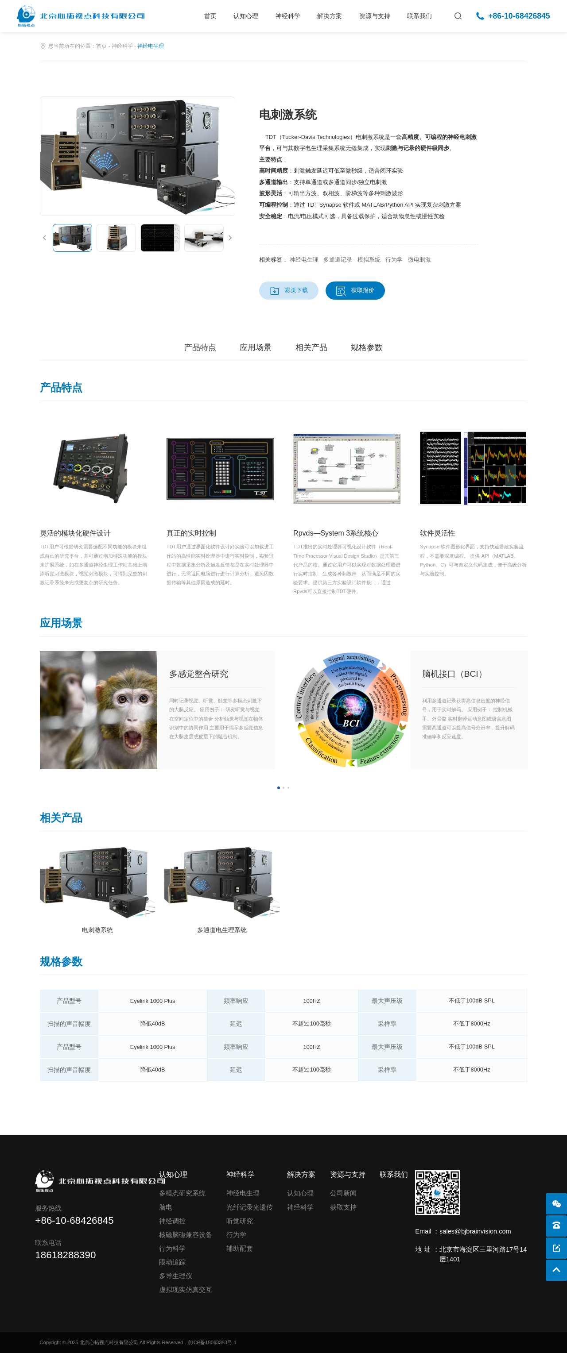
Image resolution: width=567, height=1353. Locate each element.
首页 (210, 15)
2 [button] (283, 788)
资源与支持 (374, 15)
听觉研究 (239, 1221)
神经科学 (288, 15)
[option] (137, 156)
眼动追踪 (172, 1262)
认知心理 (245, 15)
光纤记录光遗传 (249, 1207)
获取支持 (343, 1207)
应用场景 (256, 347)
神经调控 (172, 1221)
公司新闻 (343, 1193)
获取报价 (362, 290)
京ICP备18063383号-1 (212, 1342)
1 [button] (278, 787)
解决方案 (329, 15)
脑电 (165, 1207)
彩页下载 (296, 290)
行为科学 (172, 1248)
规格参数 (367, 347)
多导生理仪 (175, 1276)
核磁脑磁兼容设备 (185, 1234)
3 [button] (288, 788)
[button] (44, 238)
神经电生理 (243, 1193)
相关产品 (311, 347)
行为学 (236, 1234)
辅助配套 (239, 1248)
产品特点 (200, 347)
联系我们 (419, 15)
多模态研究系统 (182, 1193)
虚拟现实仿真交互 (185, 1289)
